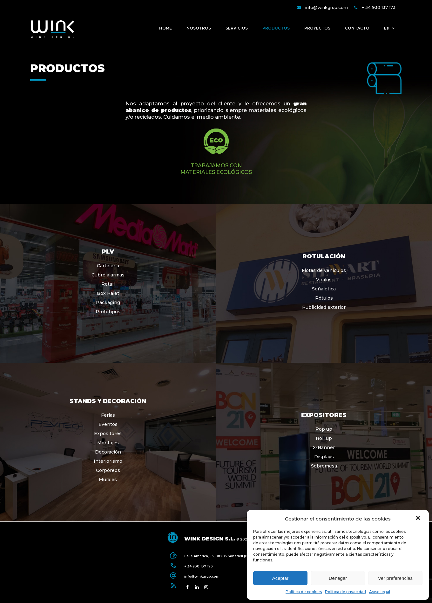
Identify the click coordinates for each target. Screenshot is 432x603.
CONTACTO (357, 28)
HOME (165, 28)
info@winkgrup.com (326, 7)
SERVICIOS (237, 28)
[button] (418, 518)
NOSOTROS (198, 28)
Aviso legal (379, 591)
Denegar (338, 578)
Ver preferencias (395, 578)
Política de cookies (304, 591)
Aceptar (280, 578)
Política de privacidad (345, 591)
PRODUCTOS (276, 28)
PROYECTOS (317, 28)
